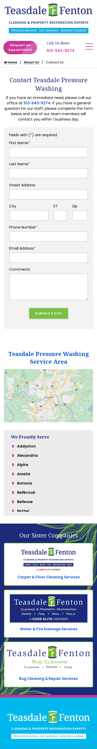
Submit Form (48, 313)
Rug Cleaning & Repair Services (48, 678)
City (12, 206)
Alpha (22, 464)
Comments (19, 269)
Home (10, 62)
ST (55, 206)
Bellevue (25, 501)
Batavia (24, 483)
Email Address (22, 248)
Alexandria (27, 455)
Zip (74, 206)
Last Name (19, 164)
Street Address (22, 185)
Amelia (23, 474)
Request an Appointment (22, 47)
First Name (19, 142)
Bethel (23, 511)
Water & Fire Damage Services (48, 629)
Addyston (26, 446)
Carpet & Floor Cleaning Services (48, 577)
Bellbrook (26, 492)
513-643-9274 (61, 50)
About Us (31, 62)
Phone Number (23, 227)
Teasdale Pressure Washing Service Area (48, 357)
